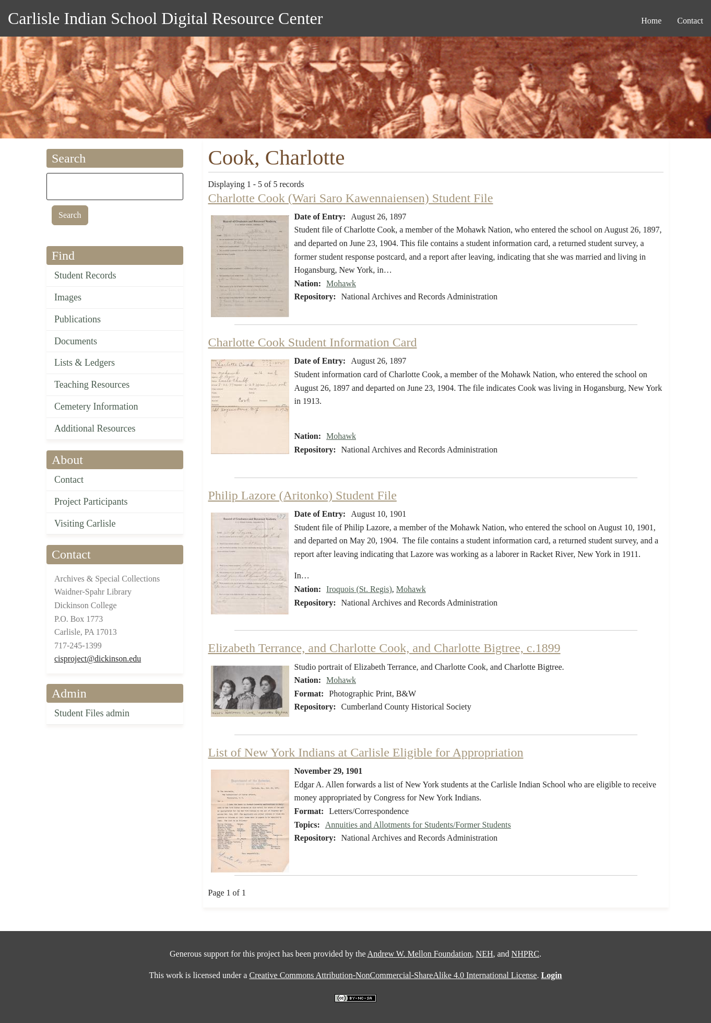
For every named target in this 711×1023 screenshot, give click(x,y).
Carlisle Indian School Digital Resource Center (165, 18)
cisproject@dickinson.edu (97, 658)
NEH (484, 953)
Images (67, 297)
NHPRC (525, 953)
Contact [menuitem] (690, 20)
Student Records (85, 275)
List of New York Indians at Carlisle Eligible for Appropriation (366, 752)
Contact (69, 479)
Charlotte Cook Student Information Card (312, 342)
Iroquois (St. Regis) (359, 589)
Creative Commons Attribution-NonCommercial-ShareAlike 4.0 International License (393, 975)
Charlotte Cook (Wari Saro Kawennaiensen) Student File (350, 198)
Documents (75, 341)
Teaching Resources (91, 384)
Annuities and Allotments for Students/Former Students (418, 824)
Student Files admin (91, 713)
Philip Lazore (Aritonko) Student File (302, 495)
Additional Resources (94, 428)
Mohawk (341, 283)
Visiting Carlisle (84, 523)
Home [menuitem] (651, 20)
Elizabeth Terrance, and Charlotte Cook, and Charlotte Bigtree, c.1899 (384, 648)
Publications (77, 319)
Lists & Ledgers (84, 362)
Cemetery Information (96, 406)
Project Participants (90, 501)
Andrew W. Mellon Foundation (420, 953)
